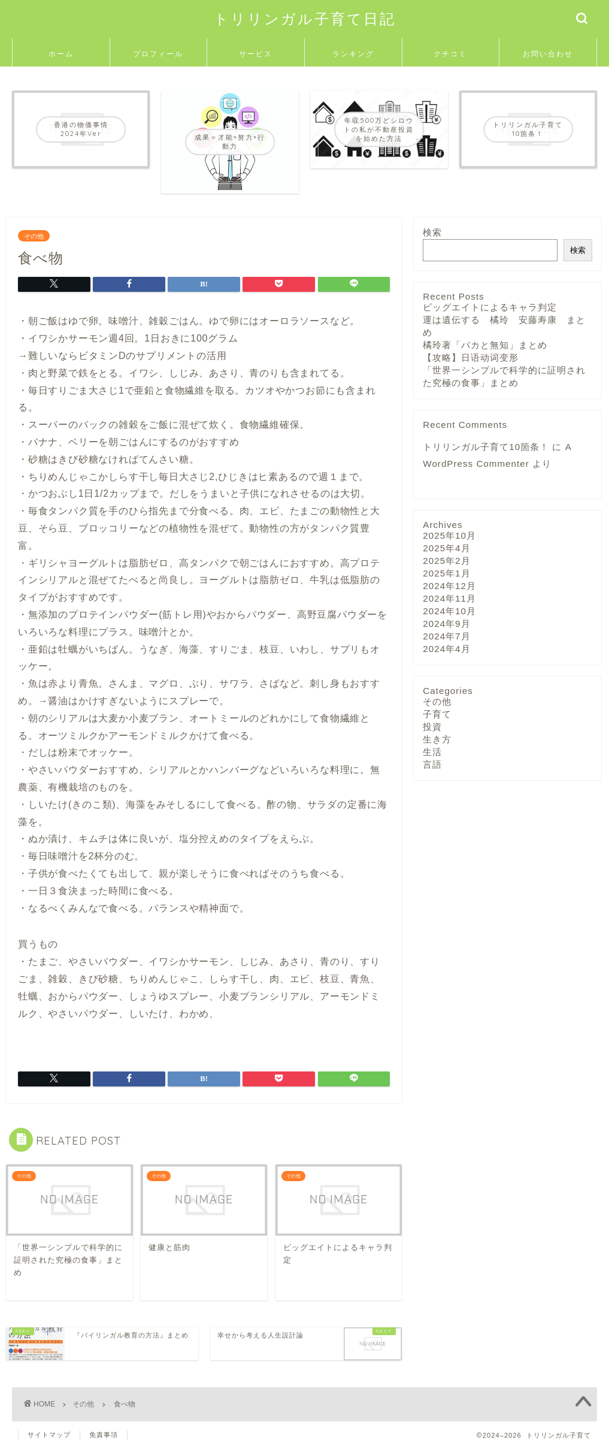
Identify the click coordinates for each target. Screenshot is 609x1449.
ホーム (61, 53)
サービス (255, 53)
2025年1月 (446, 573)
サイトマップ (49, 1434)
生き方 (437, 739)
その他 (34, 235)
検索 (432, 232)
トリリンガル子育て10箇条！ (486, 447)
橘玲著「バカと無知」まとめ (485, 345)
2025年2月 (446, 561)
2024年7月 (446, 636)
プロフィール (158, 53)
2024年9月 (446, 623)
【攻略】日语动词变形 (471, 357)
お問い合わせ (548, 53)
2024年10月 (449, 611)
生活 (432, 752)
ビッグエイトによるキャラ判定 (490, 307)
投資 (432, 727)
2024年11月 (449, 598)
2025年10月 (449, 535)
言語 (432, 764)
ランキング (353, 53)
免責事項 (103, 1434)
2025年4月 (446, 548)
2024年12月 (449, 586)
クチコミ (450, 53)
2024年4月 (446, 649)
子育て (437, 714)
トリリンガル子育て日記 (305, 19)
